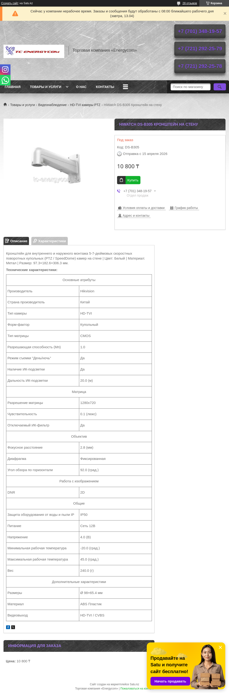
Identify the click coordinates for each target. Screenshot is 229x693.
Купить (132, 180)
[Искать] (220, 86)
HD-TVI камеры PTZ (85, 105)
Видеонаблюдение (52, 105)
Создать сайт (9, 3)
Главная (13, 87)
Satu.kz (134, 684)
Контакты (105, 87)
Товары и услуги (45, 87)
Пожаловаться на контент (137, 688)
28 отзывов (189, 3)
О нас (81, 87)
